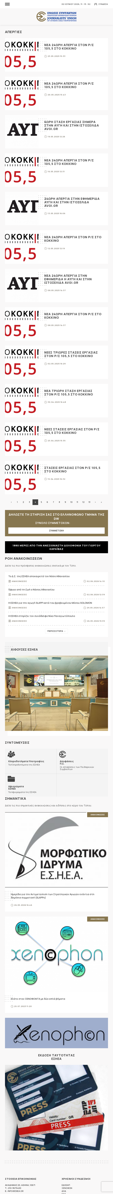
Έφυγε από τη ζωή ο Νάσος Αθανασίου (31, 589)
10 (71, 502)
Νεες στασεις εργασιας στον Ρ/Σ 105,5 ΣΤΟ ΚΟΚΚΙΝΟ (72, 431)
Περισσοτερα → (56, 630)
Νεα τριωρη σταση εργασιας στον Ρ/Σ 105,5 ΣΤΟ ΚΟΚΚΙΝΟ (68, 392)
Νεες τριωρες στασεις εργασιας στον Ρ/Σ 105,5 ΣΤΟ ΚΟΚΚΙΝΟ (71, 354)
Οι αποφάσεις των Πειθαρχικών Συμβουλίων (82, 765)
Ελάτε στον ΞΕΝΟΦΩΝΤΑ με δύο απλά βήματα (38, 998)
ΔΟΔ (64, 1191)
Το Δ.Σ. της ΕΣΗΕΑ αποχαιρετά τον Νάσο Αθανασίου (39, 576)
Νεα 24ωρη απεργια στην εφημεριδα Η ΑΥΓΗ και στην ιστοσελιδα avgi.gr (68, 279)
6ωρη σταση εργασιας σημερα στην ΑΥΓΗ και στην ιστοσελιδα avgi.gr (71, 125)
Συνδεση (103, 4)
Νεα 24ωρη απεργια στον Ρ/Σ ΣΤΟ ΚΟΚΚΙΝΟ (73, 239)
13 (89, 502)
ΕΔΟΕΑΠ (66, 1185)
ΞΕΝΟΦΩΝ (67, 1188)
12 (83, 502)
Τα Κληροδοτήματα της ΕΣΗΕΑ (26, 763)
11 (77, 502)
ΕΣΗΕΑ (56, 17)
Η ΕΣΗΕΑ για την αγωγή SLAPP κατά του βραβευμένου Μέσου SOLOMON (50, 602)
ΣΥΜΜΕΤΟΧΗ (56, 530)
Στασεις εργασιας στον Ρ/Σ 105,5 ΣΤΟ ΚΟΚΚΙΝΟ (72, 469)
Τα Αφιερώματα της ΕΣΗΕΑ (22, 789)
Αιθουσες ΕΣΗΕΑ (24, 649)
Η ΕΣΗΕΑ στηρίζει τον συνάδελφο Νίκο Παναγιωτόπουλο (41, 616)
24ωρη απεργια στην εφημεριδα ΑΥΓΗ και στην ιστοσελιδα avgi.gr (72, 202)
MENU (7, 4)
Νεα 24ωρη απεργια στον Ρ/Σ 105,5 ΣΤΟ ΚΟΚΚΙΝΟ (69, 46)
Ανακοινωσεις (19, 581)
